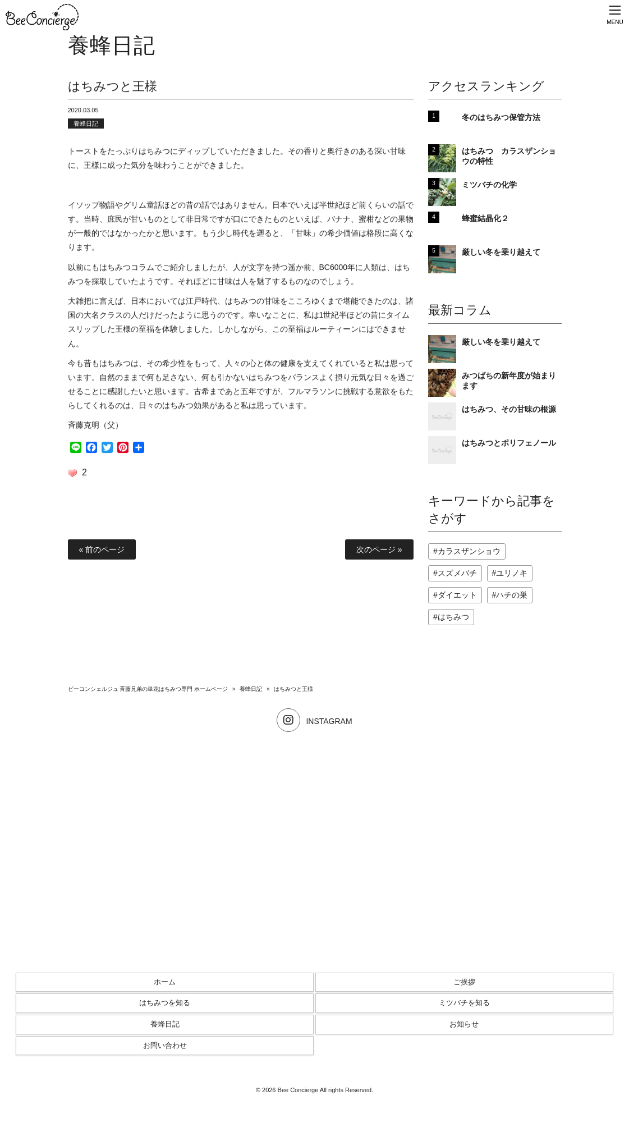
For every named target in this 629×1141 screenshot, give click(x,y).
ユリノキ (511, 573)
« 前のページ (102, 549)
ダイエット (457, 594)
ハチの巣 (511, 594)
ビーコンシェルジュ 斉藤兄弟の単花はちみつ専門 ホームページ (148, 689)
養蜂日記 (86, 124)
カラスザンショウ (469, 551)
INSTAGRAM (314, 721)
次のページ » (379, 549)
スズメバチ (457, 573)
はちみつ (453, 616)
